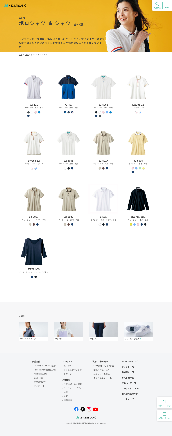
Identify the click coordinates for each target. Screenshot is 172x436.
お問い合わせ (164, 418)
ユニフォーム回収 (102, 374)
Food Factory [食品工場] (45, 370)
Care (27, 55)
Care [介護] (39, 378)
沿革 (66, 396)
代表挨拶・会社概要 (73, 384)
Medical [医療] (40, 374)
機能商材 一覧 (128, 372)
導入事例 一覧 (128, 378)
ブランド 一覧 (128, 367)
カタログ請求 (164, 405)
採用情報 (68, 400)
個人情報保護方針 (130, 394)
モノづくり (69, 366)
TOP (20, 55)
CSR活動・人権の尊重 (104, 366)
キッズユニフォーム (103, 378)
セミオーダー (40, 386)
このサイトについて (131, 388)
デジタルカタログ (130, 361)
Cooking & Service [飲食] (45, 366)
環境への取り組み (102, 370)
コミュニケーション (73, 370)
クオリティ (69, 374)
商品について (40, 382)
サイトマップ (128, 399)
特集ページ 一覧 (129, 383)
